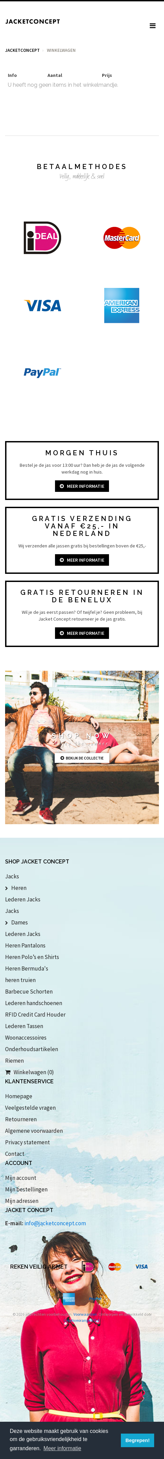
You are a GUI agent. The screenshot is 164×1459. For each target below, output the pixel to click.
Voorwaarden (85, 1314)
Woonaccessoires (26, 1037)
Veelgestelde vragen (30, 1107)
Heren (15, 888)
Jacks (12, 876)
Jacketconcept (22, 50)
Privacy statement (27, 1142)
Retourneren (21, 1119)
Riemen (14, 1060)
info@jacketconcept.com (55, 1223)
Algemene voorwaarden (34, 1130)
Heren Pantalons (25, 945)
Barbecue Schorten (29, 991)
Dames (16, 922)
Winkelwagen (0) (29, 1072)
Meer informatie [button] (62, 1448)
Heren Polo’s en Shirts (32, 957)
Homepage (18, 1096)
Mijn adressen (21, 1201)
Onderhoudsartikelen (31, 1049)
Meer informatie (82, 486)
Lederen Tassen (24, 1026)
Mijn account (20, 1178)
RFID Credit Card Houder (35, 1014)
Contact (14, 1154)
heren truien (20, 980)
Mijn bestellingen (26, 1189)
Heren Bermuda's (26, 968)
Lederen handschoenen (33, 1003)
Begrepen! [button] (138, 1440)
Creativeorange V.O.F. (82, 1320)
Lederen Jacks (22, 899)
